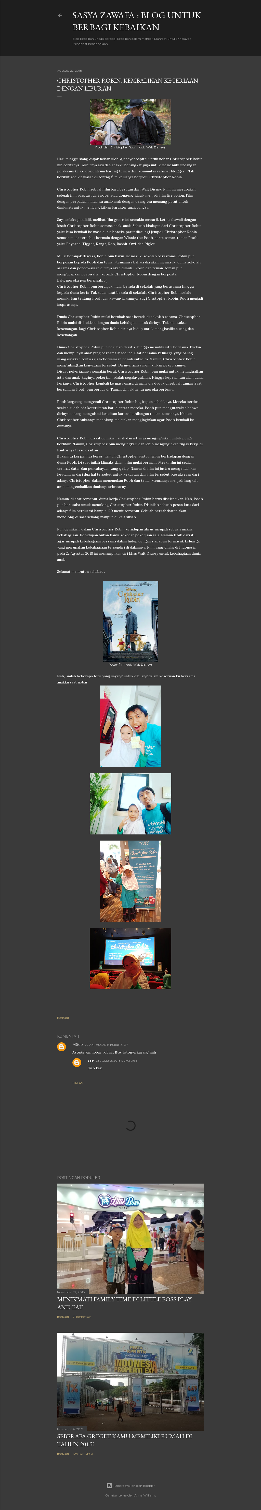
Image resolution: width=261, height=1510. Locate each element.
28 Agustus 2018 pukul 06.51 (117, 1060)
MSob (77, 1044)
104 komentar (83, 1453)
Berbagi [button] (63, 1018)
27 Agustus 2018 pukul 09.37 (106, 1045)
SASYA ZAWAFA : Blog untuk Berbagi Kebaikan (136, 21)
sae (91, 1060)
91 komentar (82, 1316)
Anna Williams (145, 1495)
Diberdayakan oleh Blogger (130, 1486)
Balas (77, 1083)
